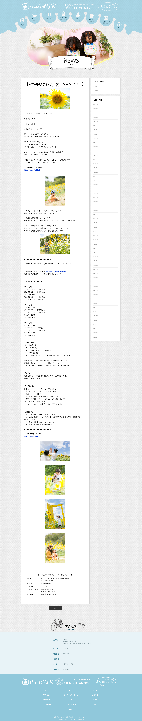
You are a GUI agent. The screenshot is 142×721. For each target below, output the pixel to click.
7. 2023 (95, 142)
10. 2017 (95, 303)
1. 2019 (95, 248)
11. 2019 (95, 206)
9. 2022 (95, 159)
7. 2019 (95, 223)
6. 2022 (95, 168)
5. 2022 (95, 172)
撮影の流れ (46, 700)
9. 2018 (95, 261)
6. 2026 (95, 104)
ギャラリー (71, 690)
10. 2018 (95, 256)
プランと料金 (47, 704)
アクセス (95, 704)
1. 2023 (95, 151)
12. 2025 (95, 109)
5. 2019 (95, 231)
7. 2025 (95, 113)
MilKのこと (47, 695)
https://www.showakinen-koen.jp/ (56, 271)
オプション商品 (71, 704)
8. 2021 (95, 185)
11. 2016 (95, 337)
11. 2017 (95, 299)
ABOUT (35, 17)
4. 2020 (95, 197)
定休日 (95, 86)
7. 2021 (95, 189)
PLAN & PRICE (63, 15)
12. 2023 (95, 138)
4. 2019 (95, 235)
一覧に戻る (56, 608)
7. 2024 (95, 125)
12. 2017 (95, 295)
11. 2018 (95, 252)
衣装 (71, 700)
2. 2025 (95, 117)
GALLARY (106, 20)
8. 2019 (95, 218)
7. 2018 (95, 269)
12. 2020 (95, 193)
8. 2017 (95, 311)
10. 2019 (95, 210)
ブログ (95, 700)
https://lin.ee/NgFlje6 (32, 170)
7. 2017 (95, 316)
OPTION (92, 18)
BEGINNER (49, 16)
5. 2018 (95, 278)
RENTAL (78, 16)
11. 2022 (95, 155)
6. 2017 (95, 320)
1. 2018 (95, 290)
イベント (95, 90)
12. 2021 (95, 180)
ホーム (47, 690)
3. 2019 (95, 240)
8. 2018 (95, 265)
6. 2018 (95, 273)
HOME (23, 22)
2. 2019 (95, 244)
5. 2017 (95, 324)
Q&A (119, 26)
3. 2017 (95, 328)
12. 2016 (95, 333)
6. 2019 (95, 227)
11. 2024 (95, 121)
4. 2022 (95, 176)
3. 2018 (95, 286)
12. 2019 (95, 202)
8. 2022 (95, 163)
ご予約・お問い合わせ (71, 695)
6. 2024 (95, 130)
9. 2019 (95, 214)
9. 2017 (95, 307)
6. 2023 (95, 147)
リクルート (71, 709)
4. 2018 (95, 282)
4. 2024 (95, 134)
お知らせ (95, 695)
